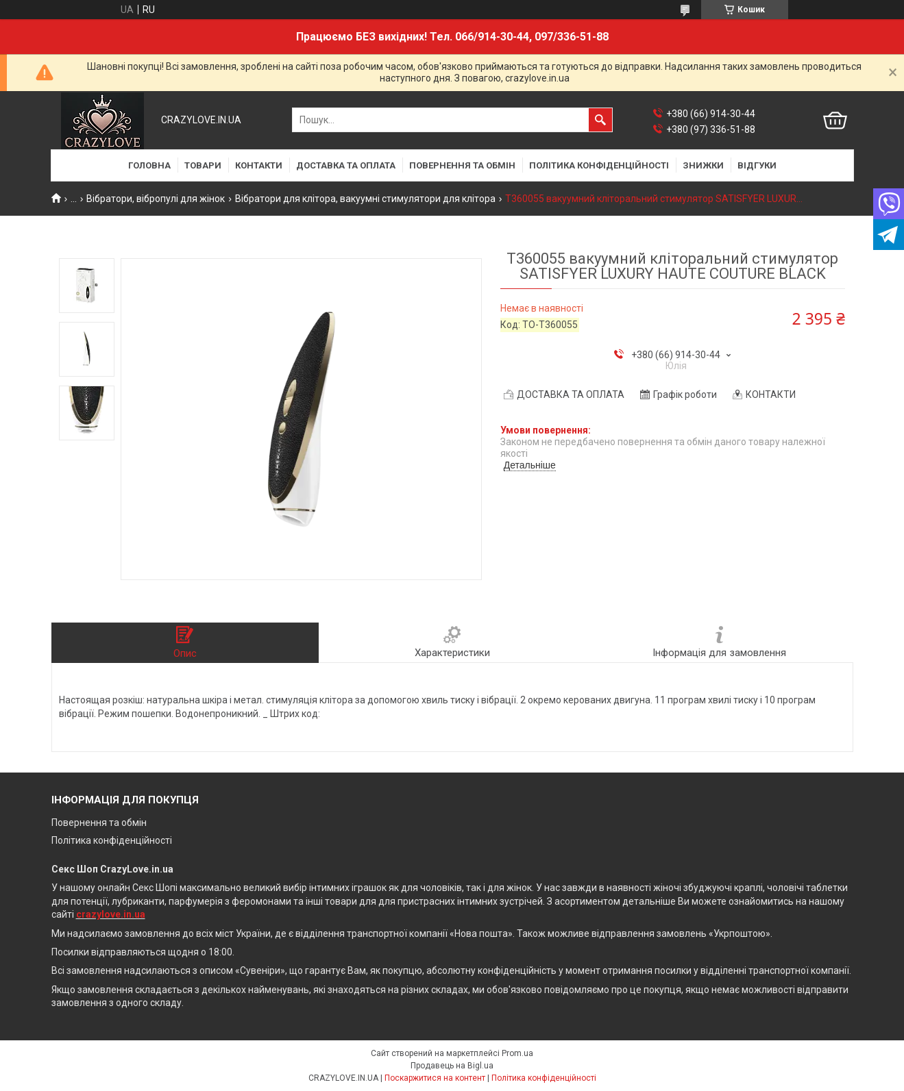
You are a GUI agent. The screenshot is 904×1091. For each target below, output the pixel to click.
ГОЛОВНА (149, 165)
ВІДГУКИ (757, 165)
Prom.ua (517, 1053)
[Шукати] (600, 119)
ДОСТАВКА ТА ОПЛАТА (345, 165)
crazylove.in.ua (110, 914)
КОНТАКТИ (258, 165)
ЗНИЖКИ (703, 165)
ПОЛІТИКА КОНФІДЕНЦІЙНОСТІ (599, 165)
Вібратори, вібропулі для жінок (155, 198)
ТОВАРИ (202, 165)
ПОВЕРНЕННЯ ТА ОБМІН (462, 165)
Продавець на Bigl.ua (452, 1065)
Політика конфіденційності (111, 840)
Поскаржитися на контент (434, 1078)
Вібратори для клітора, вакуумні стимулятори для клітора (365, 198)
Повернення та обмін (99, 822)
